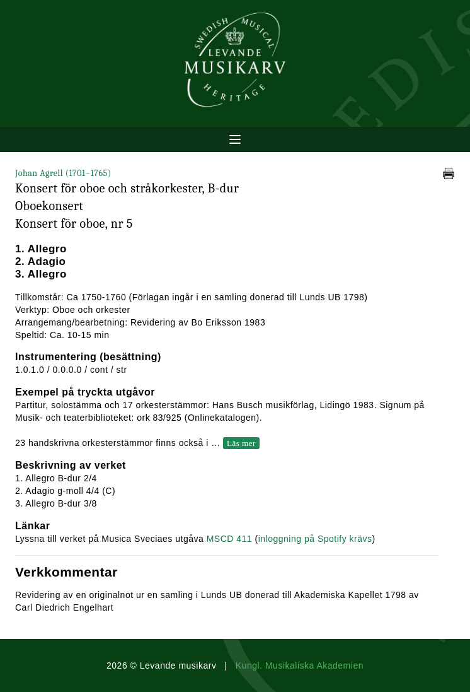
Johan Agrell (63, 173)
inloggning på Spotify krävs (315, 539)
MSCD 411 (229, 539)
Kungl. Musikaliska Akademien (300, 665)
